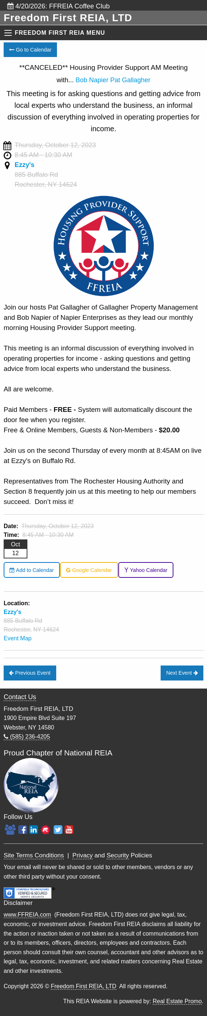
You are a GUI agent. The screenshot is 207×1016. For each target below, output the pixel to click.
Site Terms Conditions (34, 855)
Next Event (182, 673)
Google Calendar (89, 570)
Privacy (82, 855)
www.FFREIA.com (27, 914)
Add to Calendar (31, 570)
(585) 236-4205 (27, 736)
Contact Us (20, 697)
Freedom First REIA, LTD (83, 986)
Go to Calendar (30, 50)
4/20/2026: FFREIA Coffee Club (58, 6)
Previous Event (29, 673)
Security (118, 855)
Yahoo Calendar (146, 570)
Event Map (17, 638)
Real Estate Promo (177, 1001)
